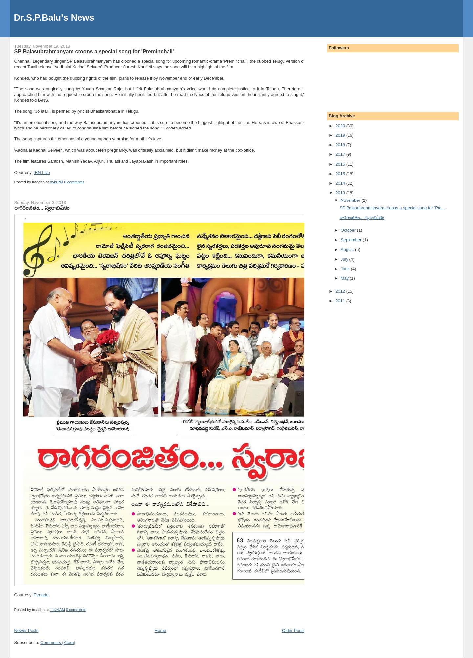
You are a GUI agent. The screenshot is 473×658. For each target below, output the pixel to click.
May (345, 278)
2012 (340, 291)
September (352, 239)
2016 (340, 164)
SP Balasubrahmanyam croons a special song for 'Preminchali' (94, 51)
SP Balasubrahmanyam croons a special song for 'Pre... (392, 207)
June (346, 268)
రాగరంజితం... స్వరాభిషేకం (41, 208)
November (351, 200)
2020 (340, 125)
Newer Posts (26, 630)
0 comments (74, 182)
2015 (340, 173)
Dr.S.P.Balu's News (54, 17)
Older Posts (293, 630)
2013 (340, 192)
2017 (340, 154)
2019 (340, 135)
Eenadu (41, 594)
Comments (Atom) (57, 642)
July (345, 259)
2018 (340, 144)
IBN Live (42, 172)
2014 (340, 183)
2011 (340, 300)
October (349, 230)
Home (160, 630)
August (348, 249)
